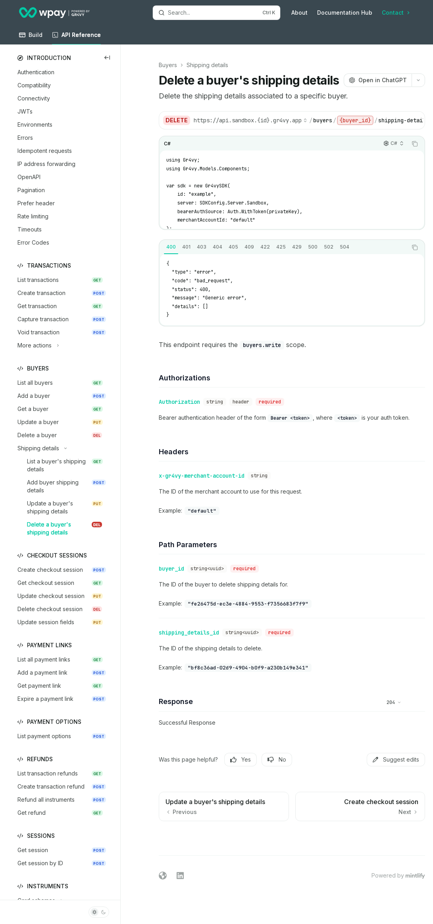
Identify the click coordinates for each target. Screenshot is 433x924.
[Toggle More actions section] (37, 345)
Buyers (168, 65)
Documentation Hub (344, 12)
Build (30, 37)
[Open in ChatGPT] (378, 80)
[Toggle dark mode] (99, 912)
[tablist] (283, 247)
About (299, 12)
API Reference (76, 37)
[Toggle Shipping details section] (41, 448)
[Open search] (216, 13)
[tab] (171, 247)
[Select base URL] (250, 120)
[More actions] (418, 80)
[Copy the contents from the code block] (415, 144)
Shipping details (207, 65)
